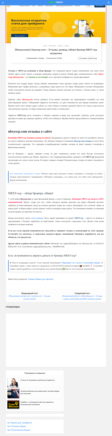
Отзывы (41, 58)
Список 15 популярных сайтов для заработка (38, 380)
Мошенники (32, 58)
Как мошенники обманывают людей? (25, 174)
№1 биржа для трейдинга (19, 422)
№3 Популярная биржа (18, 430)
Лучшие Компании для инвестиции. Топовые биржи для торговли (40, 392)
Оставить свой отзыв (88, 58)
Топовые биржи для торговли (40, 279)
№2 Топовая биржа (16, 426)
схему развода (37, 218)
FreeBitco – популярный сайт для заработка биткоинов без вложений (37, 403)
